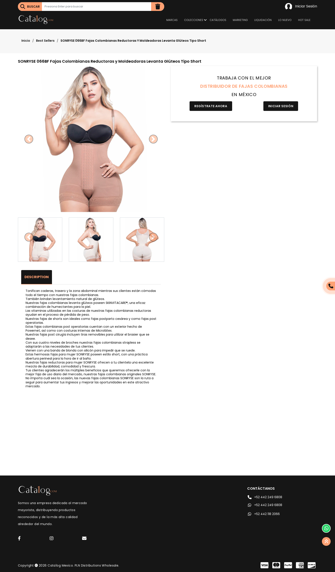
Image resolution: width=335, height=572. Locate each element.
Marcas (172, 20)
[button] (29, 139)
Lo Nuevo (285, 20)
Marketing (240, 20)
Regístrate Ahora (210, 106)
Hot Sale (304, 20)
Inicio (25, 40)
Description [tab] (36, 276)
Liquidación (263, 20)
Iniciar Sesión (301, 6)
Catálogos (218, 20)
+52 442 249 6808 (264, 497)
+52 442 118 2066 (263, 514)
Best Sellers (45, 40)
